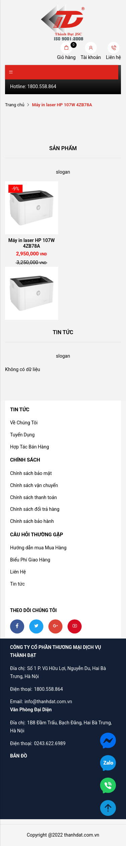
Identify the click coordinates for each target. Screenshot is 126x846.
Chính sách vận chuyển (34, 485)
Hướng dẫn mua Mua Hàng (38, 547)
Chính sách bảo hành (32, 521)
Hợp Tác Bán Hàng (29, 446)
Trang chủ (14, 104)
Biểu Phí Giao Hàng (30, 559)
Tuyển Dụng (22, 434)
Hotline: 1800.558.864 (33, 86)
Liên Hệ (18, 572)
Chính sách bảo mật (31, 473)
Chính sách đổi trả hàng (34, 509)
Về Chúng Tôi (24, 422)
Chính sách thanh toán (33, 497)
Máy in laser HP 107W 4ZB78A (31, 243)
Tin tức (17, 584)
